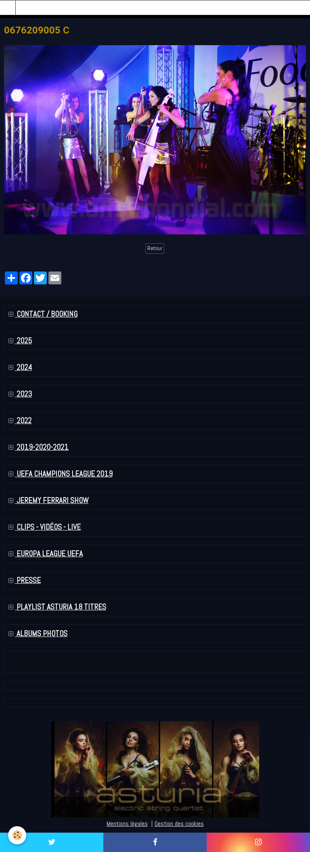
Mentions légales (127, 823)
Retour (154, 248)
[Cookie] (17, 835)
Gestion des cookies (179, 823)
